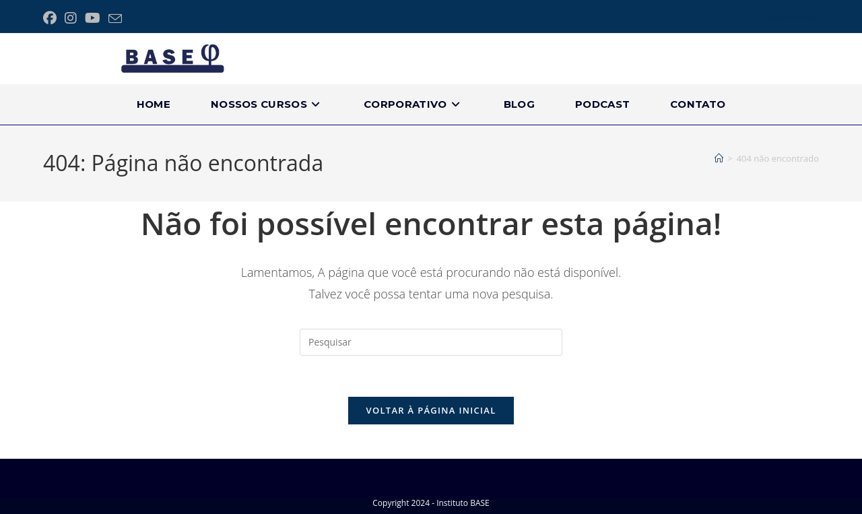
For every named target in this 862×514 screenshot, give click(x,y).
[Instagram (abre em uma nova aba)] (71, 18)
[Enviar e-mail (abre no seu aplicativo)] (115, 18)
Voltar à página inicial (431, 410)
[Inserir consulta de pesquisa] (431, 342)
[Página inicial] (719, 158)
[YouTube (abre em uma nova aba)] (92, 18)
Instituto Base (793, 18)
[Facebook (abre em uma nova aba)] (52, 18)
